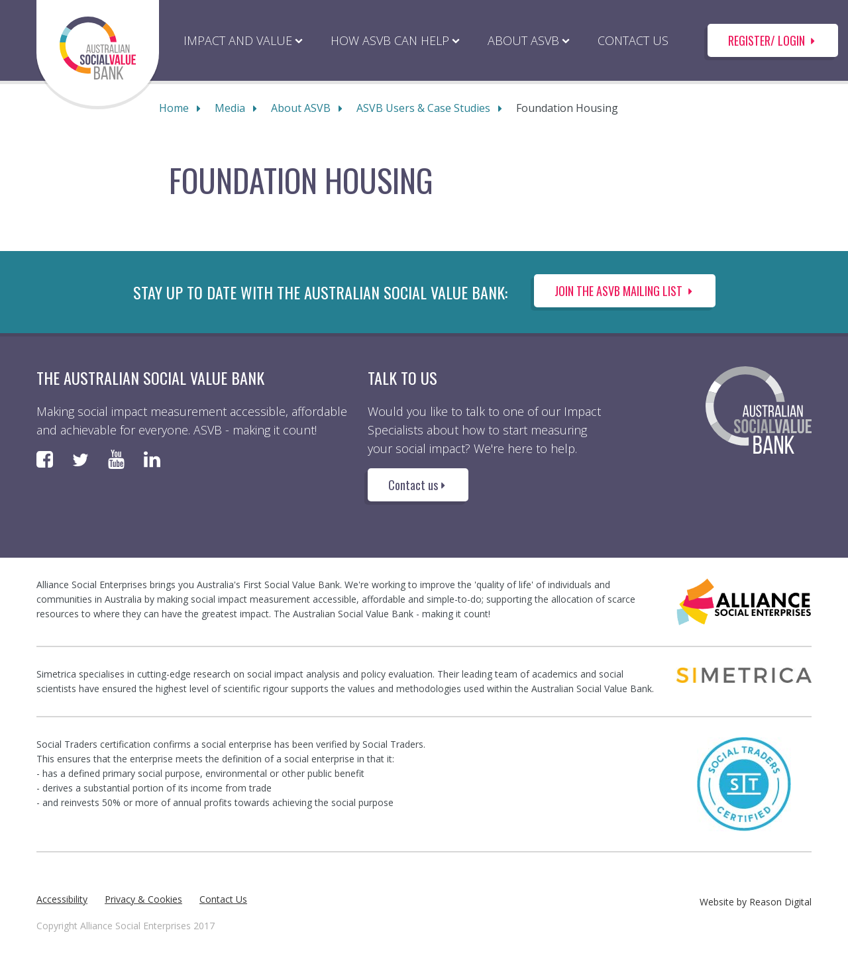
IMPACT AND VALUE (238, 40)
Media (230, 108)
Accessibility (61, 899)
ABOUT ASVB (523, 40)
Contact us (418, 484)
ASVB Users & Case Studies (423, 108)
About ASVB (301, 108)
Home (174, 108)
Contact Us (223, 899)
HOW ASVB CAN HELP (390, 40)
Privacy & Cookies (143, 899)
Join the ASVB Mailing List (625, 290)
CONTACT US (633, 40)
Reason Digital (780, 901)
